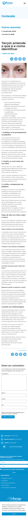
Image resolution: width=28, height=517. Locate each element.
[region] (14, 509)
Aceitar (14, 514)
